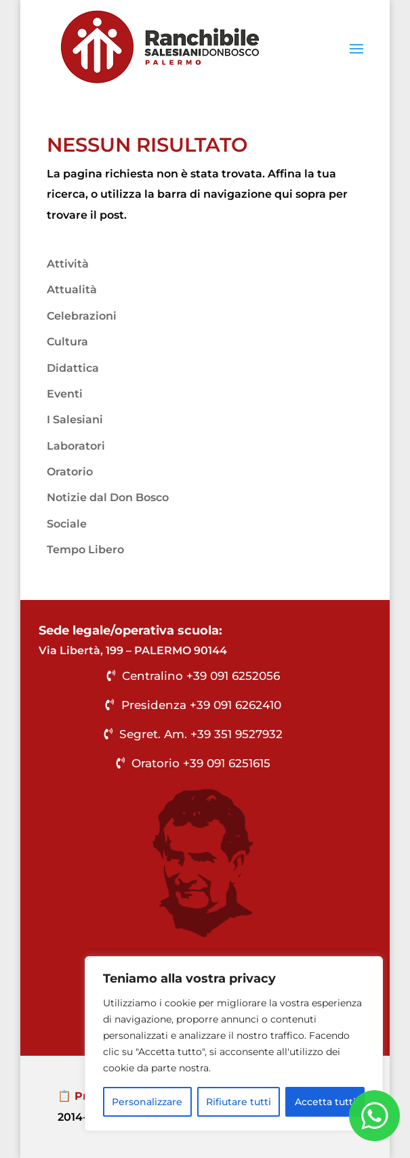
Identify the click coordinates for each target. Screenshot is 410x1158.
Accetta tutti (325, 1102)
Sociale (67, 523)
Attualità (72, 289)
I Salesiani (75, 419)
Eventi (65, 393)
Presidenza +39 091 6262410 (201, 705)
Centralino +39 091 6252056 (201, 676)
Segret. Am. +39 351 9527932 (201, 734)
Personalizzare (147, 1102)
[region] (234, 1043)
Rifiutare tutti (238, 1102)
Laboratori (76, 445)
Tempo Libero (85, 549)
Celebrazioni (82, 315)
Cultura (67, 341)
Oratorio (70, 471)
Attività (68, 263)
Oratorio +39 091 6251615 (200, 763)
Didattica (73, 368)
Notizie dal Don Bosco (108, 497)
